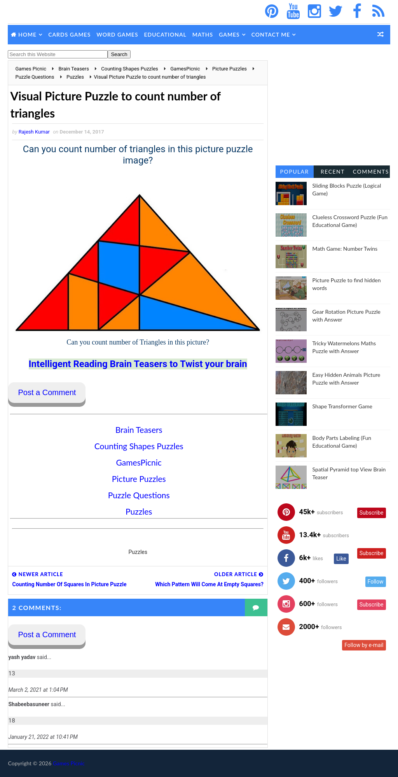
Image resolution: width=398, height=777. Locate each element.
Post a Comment (47, 392)
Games (229, 34)
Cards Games (69, 34)
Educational (165, 34)
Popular (294, 171)
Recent (333, 171)
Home (27, 34)
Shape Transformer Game (342, 406)
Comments (371, 171)
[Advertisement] (333, 109)
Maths (202, 34)
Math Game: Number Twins (345, 248)
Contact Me (270, 34)
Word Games (117, 34)
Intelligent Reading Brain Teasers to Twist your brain (138, 364)
